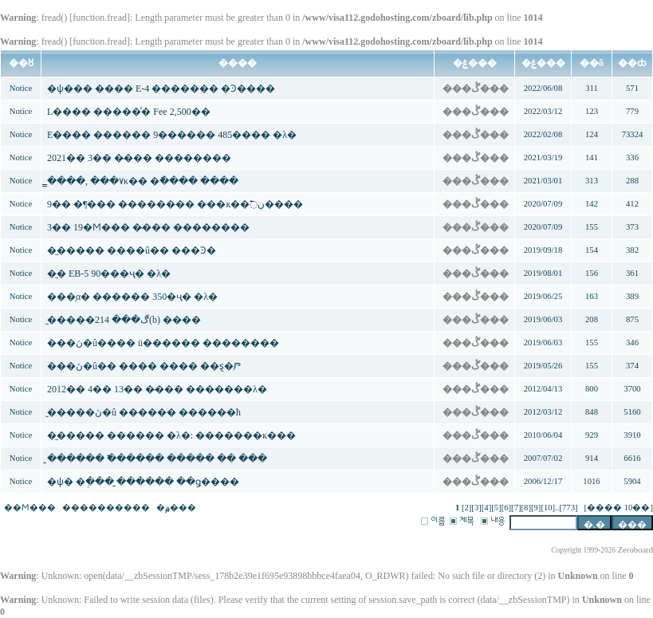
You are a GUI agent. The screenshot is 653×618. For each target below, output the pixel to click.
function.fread (100, 17)
